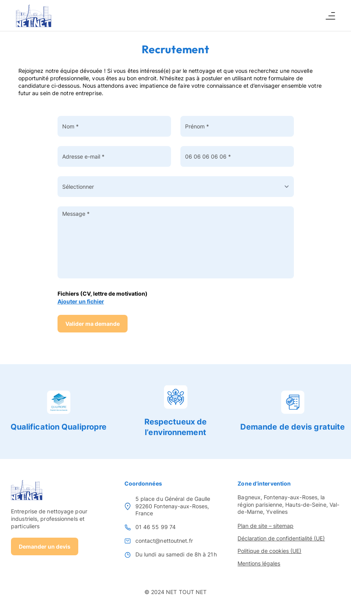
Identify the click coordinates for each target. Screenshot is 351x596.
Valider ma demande (92, 323)
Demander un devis (44, 546)
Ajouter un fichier (81, 301)
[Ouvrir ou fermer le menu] (330, 16)
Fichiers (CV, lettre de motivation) (103, 293)
